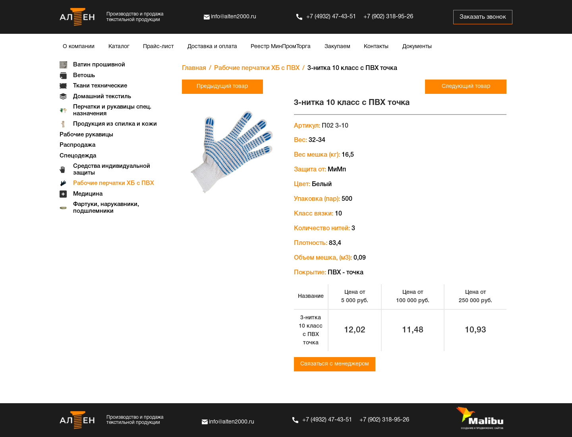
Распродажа (77, 145)
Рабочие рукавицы (86, 135)
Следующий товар (466, 86)
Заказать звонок (482, 17)
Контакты (376, 46)
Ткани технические (100, 86)
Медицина (87, 194)
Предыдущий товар (222, 86)
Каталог (118, 46)
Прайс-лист (158, 46)
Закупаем (337, 46)
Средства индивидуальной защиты (111, 169)
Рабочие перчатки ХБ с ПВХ (113, 183)
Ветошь (84, 75)
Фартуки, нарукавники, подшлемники (106, 208)
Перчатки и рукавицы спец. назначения (112, 110)
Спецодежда (78, 156)
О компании (79, 46)
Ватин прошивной (99, 65)
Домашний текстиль (102, 96)
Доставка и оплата (212, 46)
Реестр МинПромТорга (281, 46)
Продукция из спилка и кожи (115, 124)
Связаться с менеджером (334, 364)
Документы (417, 46)
